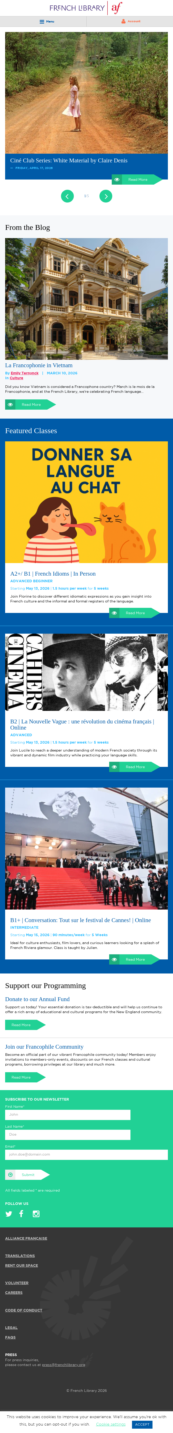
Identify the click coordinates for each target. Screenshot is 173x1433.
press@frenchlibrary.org (63, 1365)
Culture (16, 378)
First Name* (15, 1106)
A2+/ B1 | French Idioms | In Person (53, 574)
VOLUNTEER (16, 1283)
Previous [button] (67, 196)
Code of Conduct (23, 1310)
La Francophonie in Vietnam (39, 365)
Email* (10, 1146)
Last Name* (14, 1126)
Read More (129, 179)
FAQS (10, 1337)
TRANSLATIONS (20, 1256)
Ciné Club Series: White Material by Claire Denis (69, 160)
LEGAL (11, 1327)
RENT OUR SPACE (21, 1265)
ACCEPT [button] (142, 1424)
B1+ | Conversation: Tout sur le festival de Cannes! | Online (80, 920)
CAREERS (14, 1292)
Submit (20, 1175)
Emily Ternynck (24, 373)
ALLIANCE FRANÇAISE (26, 1238)
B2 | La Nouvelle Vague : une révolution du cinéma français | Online (82, 725)
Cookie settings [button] (111, 1424)
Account (130, 21)
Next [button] (105, 196)
